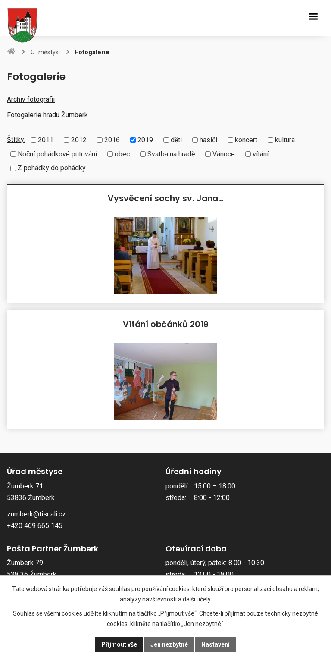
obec (122, 154)
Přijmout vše (119, 644)
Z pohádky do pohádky (52, 168)
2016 (112, 140)
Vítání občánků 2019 (166, 324)
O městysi (45, 52)
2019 (145, 140)
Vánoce (223, 154)
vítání (261, 154)
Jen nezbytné (169, 644)
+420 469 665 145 (34, 526)
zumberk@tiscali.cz (36, 514)
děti (176, 140)
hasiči (208, 140)
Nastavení (215, 644)
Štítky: (16, 139)
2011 (45, 140)
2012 (79, 140)
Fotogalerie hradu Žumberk (47, 115)
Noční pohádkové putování (57, 154)
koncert (246, 140)
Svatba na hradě (171, 154)
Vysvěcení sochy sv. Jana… (166, 198)
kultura (285, 140)
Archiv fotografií (31, 99)
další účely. (197, 599)
